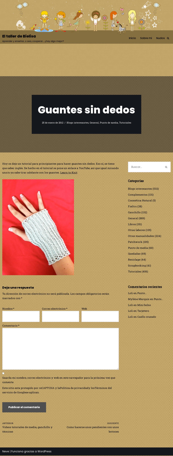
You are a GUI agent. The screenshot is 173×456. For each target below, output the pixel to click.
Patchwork (135, 242)
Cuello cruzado (146, 317)
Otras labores (136, 230)
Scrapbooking (137, 266)
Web (84, 308)
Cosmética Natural (140, 200)
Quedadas (134, 254)
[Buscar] (168, 38)
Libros (132, 224)
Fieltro (132, 206)
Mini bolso (144, 305)
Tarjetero (143, 311)
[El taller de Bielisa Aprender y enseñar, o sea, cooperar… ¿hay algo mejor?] (33, 38)
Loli (130, 293)
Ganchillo (134, 212)
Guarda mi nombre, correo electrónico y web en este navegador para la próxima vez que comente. (58, 380)
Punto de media (109, 122)
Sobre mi (146, 38)
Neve (5, 452)
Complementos (138, 194)
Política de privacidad (74, 388)
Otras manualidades (141, 236)
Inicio (132, 38)
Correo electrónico (54, 308)
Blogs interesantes (78, 122)
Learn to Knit (80, 172)
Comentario (10, 325)
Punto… (142, 293)
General (94, 122)
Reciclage (134, 260)
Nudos (160, 38)
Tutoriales (125, 122)
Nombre (8, 308)
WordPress (44, 452)
